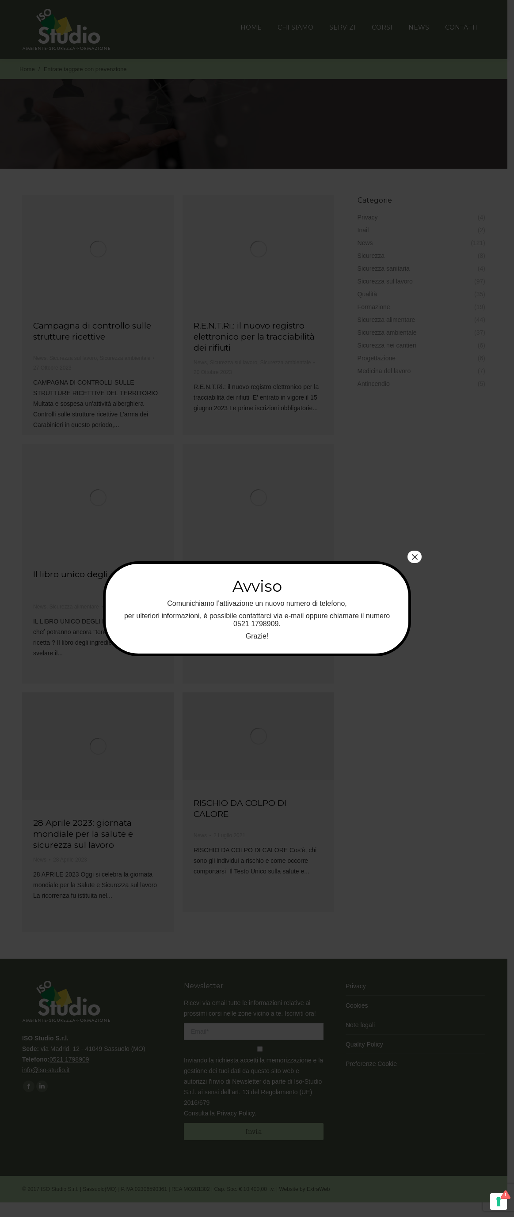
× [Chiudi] (415, 557)
